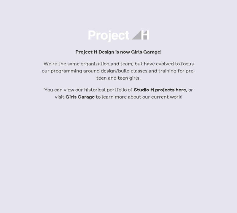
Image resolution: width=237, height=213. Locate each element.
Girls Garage (80, 97)
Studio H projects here (160, 90)
